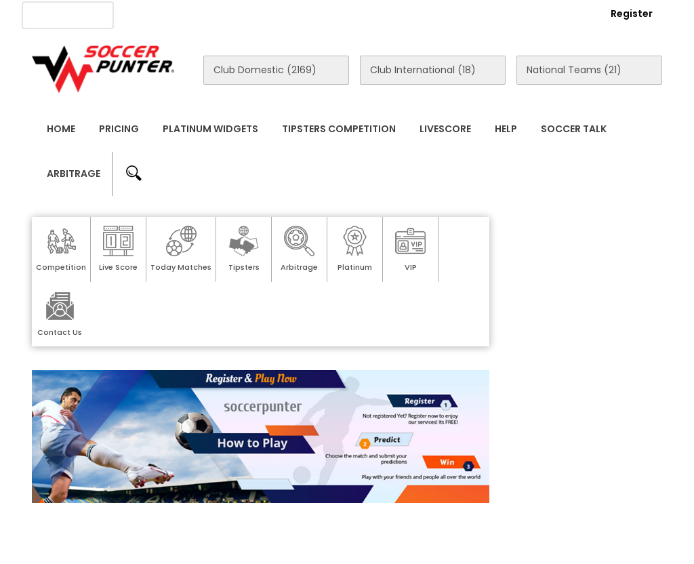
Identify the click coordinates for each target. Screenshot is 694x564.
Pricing (119, 129)
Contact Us (336, 14)
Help (506, 129)
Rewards (405, 14)
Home (61, 129)
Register (632, 13)
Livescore (445, 129)
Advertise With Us (245, 14)
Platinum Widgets (210, 129)
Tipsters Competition (339, 129)
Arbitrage (73, 173)
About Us (159, 14)
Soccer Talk (574, 129)
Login (557, 13)
